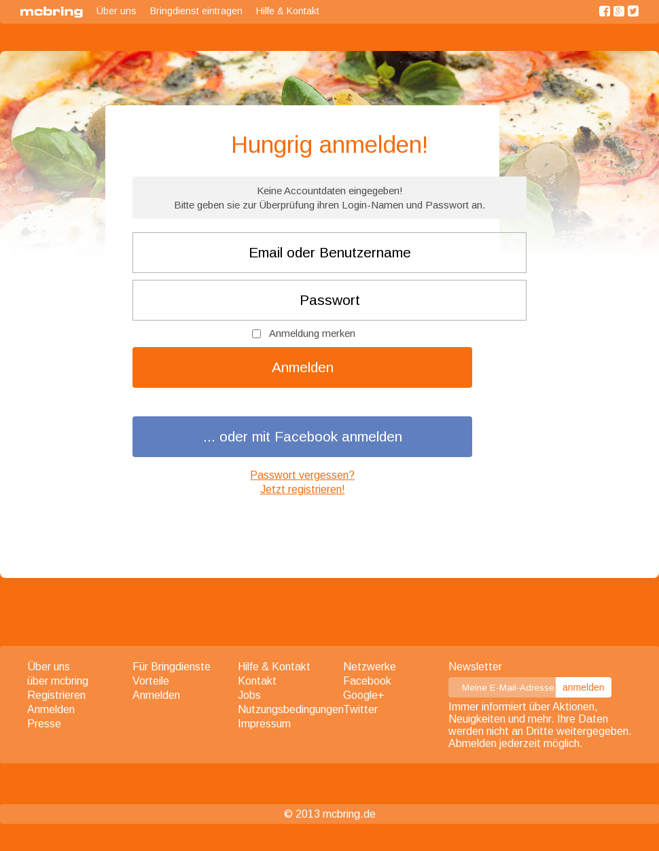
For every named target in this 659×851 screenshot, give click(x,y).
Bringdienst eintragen (196, 10)
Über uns (116, 10)
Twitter (360, 709)
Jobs (249, 695)
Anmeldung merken (312, 333)
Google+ (364, 695)
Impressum (264, 723)
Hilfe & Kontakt (287, 10)
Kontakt (257, 681)
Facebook (367, 681)
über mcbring (57, 681)
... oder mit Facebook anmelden (302, 436)
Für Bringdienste (171, 666)
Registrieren (56, 695)
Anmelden (303, 367)
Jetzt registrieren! (302, 489)
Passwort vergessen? (302, 475)
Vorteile (150, 681)
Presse (44, 723)
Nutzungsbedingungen (291, 709)
